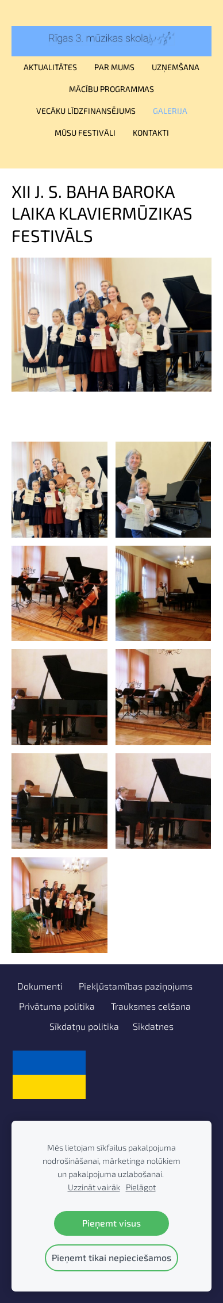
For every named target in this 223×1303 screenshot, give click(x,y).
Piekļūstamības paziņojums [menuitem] (136, 985)
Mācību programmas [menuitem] (111, 89)
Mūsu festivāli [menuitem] (85, 132)
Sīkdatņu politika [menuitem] (84, 1026)
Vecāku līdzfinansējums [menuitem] (86, 111)
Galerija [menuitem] (170, 111)
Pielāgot (141, 1187)
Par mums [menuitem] (114, 67)
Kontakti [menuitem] (151, 132)
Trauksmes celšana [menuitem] (151, 1006)
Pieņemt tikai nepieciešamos (111, 1257)
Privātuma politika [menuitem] (57, 1006)
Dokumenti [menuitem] (40, 985)
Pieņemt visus (111, 1222)
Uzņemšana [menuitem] (175, 67)
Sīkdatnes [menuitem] (153, 1026)
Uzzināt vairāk (94, 1187)
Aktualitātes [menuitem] (50, 67)
